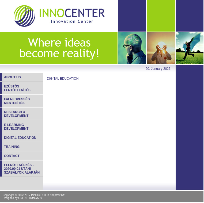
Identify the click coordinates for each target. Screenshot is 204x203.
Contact (12, 156)
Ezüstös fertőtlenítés (17, 88)
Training (12, 147)
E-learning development (16, 127)
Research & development (16, 114)
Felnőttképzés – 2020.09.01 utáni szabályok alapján (22, 168)
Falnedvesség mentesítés (17, 101)
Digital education (20, 138)
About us (12, 77)
